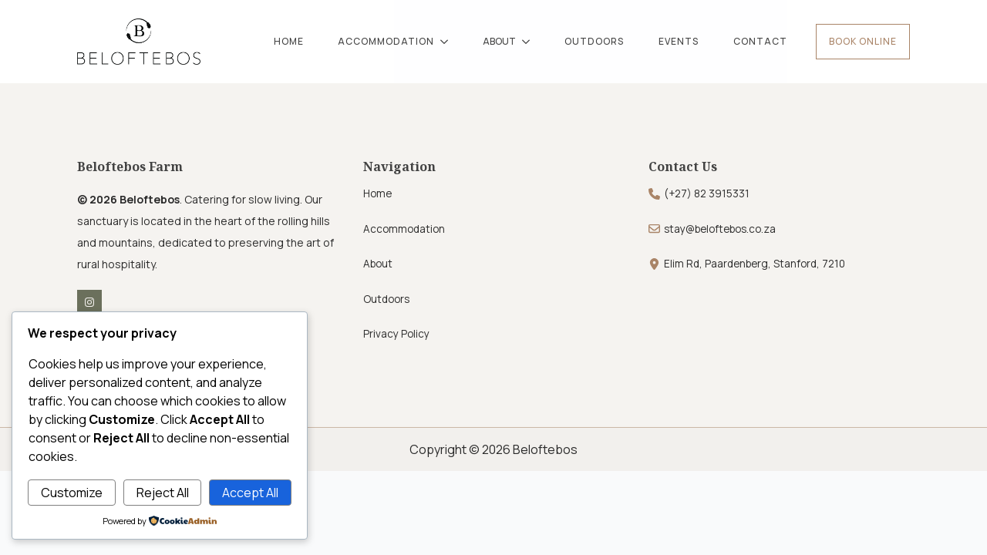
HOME (289, 41)
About (377, 264)
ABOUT (499, 41)
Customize (72, 492)
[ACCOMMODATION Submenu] (449, 42)
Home (377, 193)
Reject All (162, 492)
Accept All (250, 492)
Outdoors (386, 299)
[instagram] (89, 302)
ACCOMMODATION (386, 41)
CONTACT (760, 41)
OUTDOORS (594, 41)
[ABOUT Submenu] (531, 42)
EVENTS (679, 41)
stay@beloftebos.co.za (720, 229)
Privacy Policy (396, 334)
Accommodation (404, 229)
